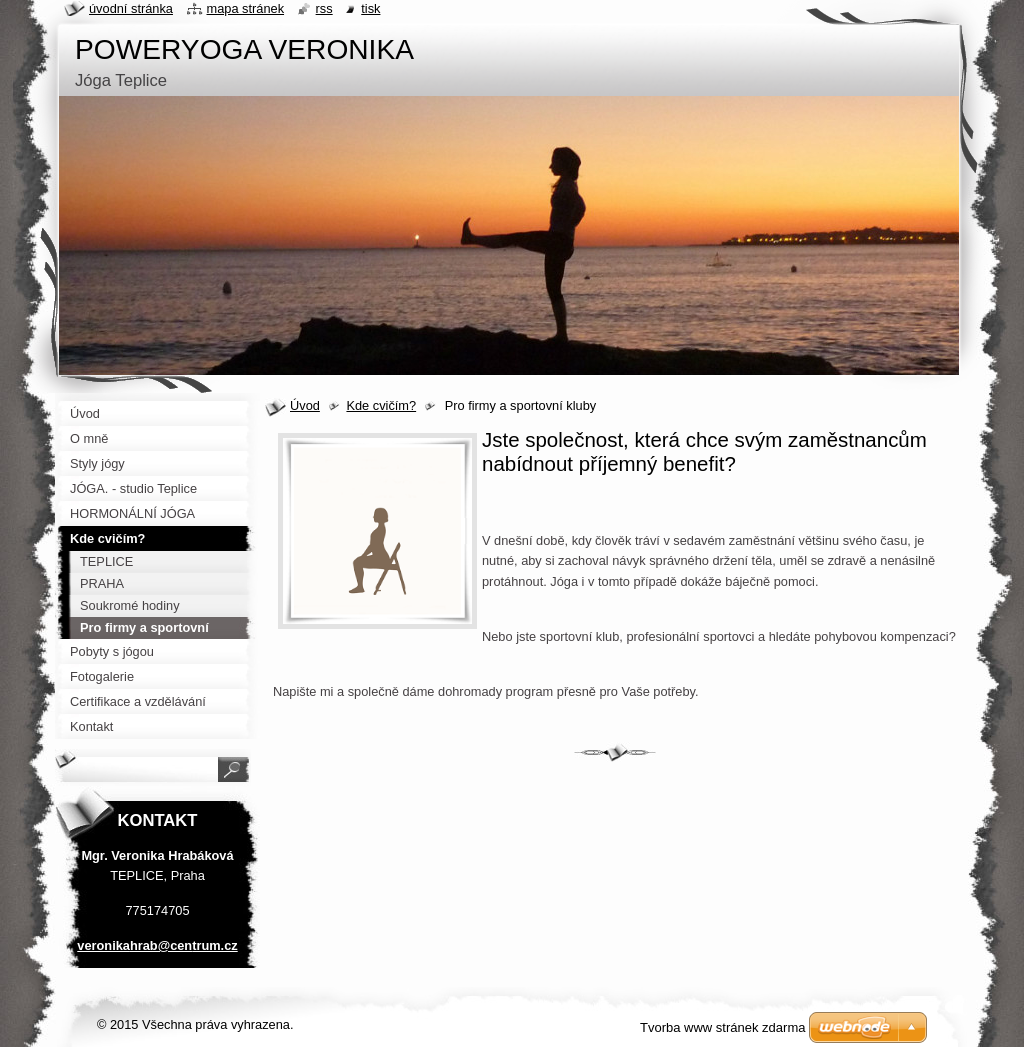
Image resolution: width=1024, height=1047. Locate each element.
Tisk (370, 8)
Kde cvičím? (381, 405)
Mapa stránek (246, 8)
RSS (324, 8)
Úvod (305, 405)
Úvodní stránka (131, 8)
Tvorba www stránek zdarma (722, 1027)
